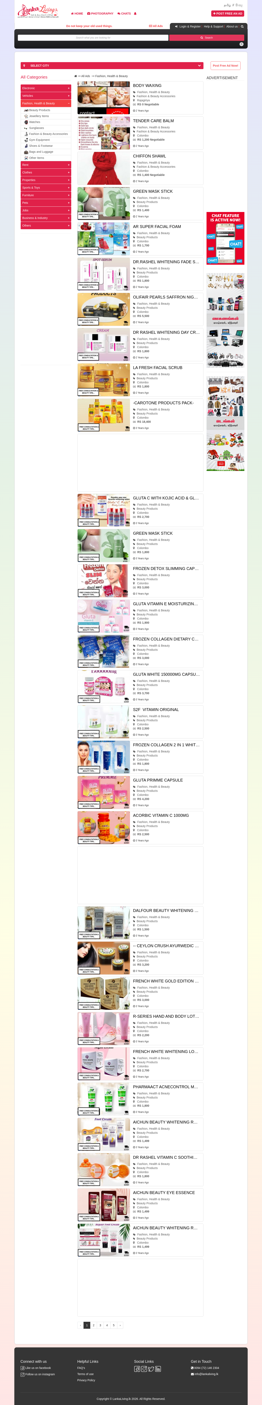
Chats (124, 13)
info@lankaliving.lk (206, 1374)
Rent (25, 164)
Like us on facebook (35, 1368)
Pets (25, 202)
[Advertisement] (46, 299)
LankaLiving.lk (122, 1398)
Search (207, 37)
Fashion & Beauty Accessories (46, 134)
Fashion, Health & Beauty (38, 103)
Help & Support (213, 26)
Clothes (27, 172)
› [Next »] (120, 1325)
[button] (135, 13)
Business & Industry (35, 218)
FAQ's (81, 1368)
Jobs (25, 210)
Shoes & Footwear (38, 146)
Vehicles (27, 95)
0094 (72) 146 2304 (206, 1368)
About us (232, 26)
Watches (32, 122)
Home (77, 13)
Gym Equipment (37, 140)
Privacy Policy (86, 1380)
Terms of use (85, 1374)
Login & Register (187, 26)
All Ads (85, 76)
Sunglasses (34, 128)
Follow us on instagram (37, 1374)
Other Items (34, 158)
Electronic (28, 88)
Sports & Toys (31, 187)
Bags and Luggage (38, 152)
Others (26, 225)
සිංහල (239, 5)
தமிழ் (227, 5)
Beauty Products (37, 110)
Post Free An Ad (227, 13)
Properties (28, 180)
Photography (100, 13)
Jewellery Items (36, 116)
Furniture (28, 195)
